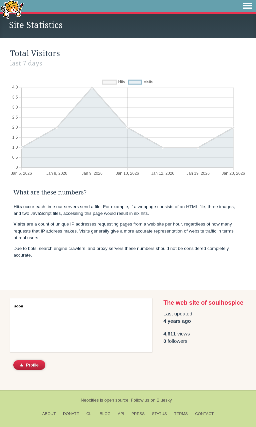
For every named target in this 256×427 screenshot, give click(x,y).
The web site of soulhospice (203, 302)
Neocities (90, 400)
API (121, 413)
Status (159, 413)
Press (138, 413)
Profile (29, 365)
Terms (181, 413)
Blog (105, 413)
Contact (204, 413)
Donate (71, 413)
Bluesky (164, 400)
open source (116, 400)
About (49, 413)
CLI (89, 413)
